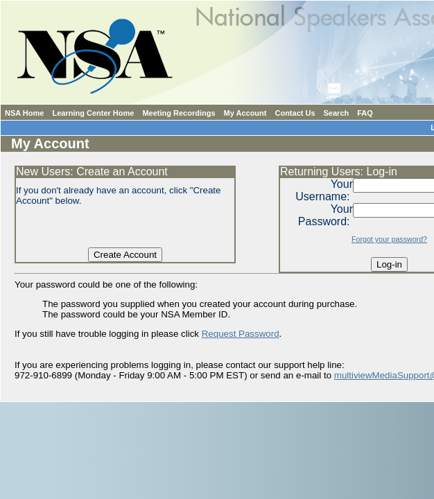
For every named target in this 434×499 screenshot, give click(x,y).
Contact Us (295, 113)
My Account (245, 113)
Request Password (240, 334)
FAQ (365, 113)
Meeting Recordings (178, 113)
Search (336, 113)
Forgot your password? (389, 239)
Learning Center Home (93, 113)
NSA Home (24, 113)
